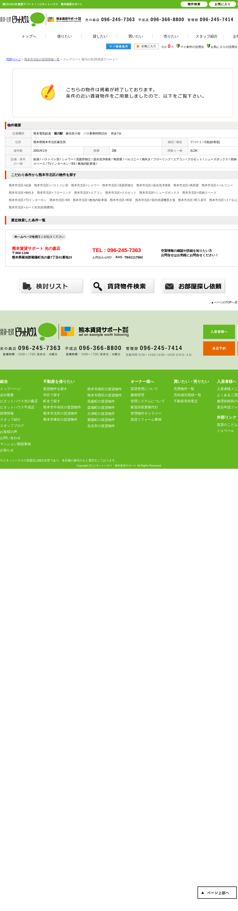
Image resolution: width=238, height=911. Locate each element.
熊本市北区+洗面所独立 (117, 185)
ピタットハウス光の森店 (19, 401)
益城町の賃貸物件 (101, 407)
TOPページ (13, 59)
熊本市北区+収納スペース (199, 192)
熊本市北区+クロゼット (120, 192)
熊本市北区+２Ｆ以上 (223, 200)
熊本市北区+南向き (21, 192)
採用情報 (7, 413)
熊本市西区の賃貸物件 (104, 395)
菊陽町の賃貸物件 (101, 420)
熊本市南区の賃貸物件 (104, 389)
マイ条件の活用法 (192, 47)
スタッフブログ (12, 426)
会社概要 (7, 395)
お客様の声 (8, 432)
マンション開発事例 (15, 444)
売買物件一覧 (184, 389)
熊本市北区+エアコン (88, 192)
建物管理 (137, 395)
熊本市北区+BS (60, 200)
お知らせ (7, 450)
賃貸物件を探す (55, 389)
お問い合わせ (10, 438)
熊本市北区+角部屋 (186, 185)
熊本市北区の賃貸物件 (60, 413)
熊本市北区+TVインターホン (28, 200)
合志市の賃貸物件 (101, 426)
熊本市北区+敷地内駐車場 (90, 200)
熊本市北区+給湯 (20, 185)
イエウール (225, 431)
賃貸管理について (144, 389)
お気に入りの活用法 (224, 47)
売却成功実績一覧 (187, 395)
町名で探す (51, 401)
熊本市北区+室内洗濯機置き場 (155, 200)
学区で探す (51, 395)
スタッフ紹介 (10, 419)
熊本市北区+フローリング (54, 192)
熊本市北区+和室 (121, 200)
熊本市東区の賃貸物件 (60, 419)
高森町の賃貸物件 (101, 401)
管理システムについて (148, 401)
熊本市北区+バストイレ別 (51, 185)
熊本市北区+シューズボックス (159, 192)
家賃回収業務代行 (144, 407)
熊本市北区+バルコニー (217, 185)
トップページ (10, 389)
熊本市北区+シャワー (85, 185)
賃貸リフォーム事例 (146, 419)
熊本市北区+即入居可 (192, 200)
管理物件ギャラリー (146, 413)
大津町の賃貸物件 (101, 413)
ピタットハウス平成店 (17, 407)
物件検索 (194, 4)
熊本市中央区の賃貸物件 (62, 407)
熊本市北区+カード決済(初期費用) (31, 207)
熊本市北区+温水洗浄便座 (153, 185)
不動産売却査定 (186, 401)
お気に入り (223, 4)
